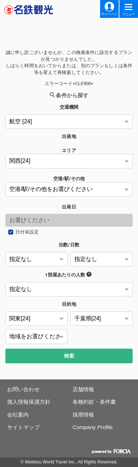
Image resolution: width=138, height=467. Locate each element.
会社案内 (18, 415)
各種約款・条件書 (94, 402)
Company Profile (93, 427)
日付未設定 (27, 232)
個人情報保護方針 (28, 402)
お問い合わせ (23, 389)
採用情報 (83, 415)
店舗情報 (83, 389)
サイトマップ (23, 427)
